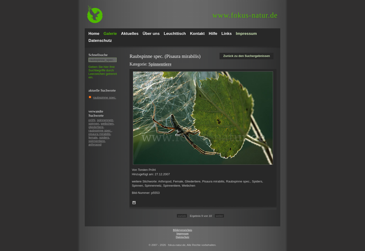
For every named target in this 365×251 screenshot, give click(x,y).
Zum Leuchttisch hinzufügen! (134, 202)
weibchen (107, 123)
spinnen (93, 123)
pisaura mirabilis (99, 134)
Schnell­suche (98, 55)
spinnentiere (96, 141)
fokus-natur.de (245, 15)
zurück (182, 215)
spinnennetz (105, 120)
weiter (219, 215)
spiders (104, 137)
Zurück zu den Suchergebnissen (246, 56)
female (93, 137)
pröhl (91, 120)
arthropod (94, 144)
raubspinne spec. (104, 97)
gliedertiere (95, 127)
